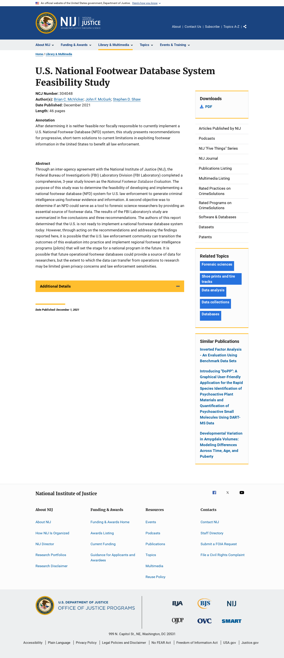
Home (39, 54)
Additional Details (55, 286)
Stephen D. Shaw (127, 99)
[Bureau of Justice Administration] (177, 607)
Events (151, 522)
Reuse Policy (156, 577)
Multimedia (154, 566)
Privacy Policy (86, 643)
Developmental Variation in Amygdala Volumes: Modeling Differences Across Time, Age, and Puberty (221, 445)
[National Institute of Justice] (231, 607)
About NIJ (43, 522)
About (176, 27)
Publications (155, 544)
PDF (208, 106)
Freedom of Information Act (197, 643)
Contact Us (193, 27)
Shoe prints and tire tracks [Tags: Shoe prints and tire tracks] (218, 279)
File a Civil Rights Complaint (223, 555)
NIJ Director (45, 544)
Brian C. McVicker (69, 99)
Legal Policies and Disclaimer (124, 643)
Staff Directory (212, 533)
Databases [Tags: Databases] (210, 314)
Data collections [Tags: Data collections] (215, 302)
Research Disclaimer (51, 566)
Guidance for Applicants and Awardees (113, 557)
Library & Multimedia (59, 54)
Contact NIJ (210, 522)
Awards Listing (102, 533)
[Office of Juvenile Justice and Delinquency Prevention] (177, 624)
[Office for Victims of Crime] (204, 624)
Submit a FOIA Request (219, 544)
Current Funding (103, 544)
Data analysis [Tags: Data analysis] (213, 290)
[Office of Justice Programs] (46, 23)
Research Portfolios (51, 555)
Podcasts (153, 533)
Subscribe (212, 27)
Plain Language (59, 643)
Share (248, 30)
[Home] (80, 23)
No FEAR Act (161, 643)
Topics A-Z (231, 27)
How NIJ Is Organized (52, 533)
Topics (151, 555)
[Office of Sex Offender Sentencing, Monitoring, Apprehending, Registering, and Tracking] (231, 623)
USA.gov (229, 643)
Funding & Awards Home (110, 522)
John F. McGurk (98, 99)
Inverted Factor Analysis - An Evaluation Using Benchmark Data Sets (221, 355)
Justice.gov (249, 643)
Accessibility (32, 643)
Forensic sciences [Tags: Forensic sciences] (217, 264)
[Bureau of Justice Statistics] (204, 610)
